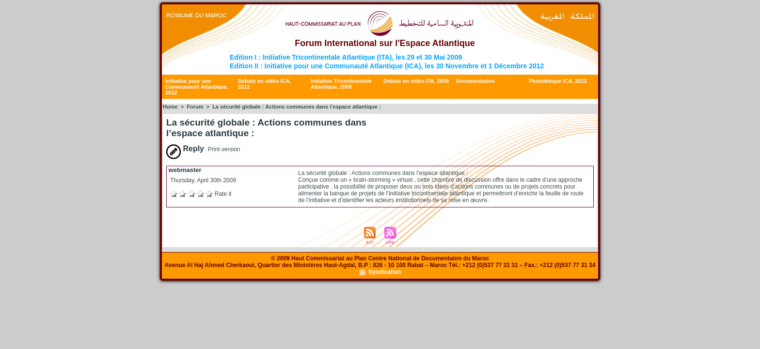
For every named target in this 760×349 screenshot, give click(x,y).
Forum (195, 107)
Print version (224, 149)
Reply (185, 148)
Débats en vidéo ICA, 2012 (264, 84)
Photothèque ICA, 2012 (558, 81)
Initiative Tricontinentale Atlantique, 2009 (341, 84)
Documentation (475, 81)
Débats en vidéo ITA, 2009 (416, 81)
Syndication (384, 272)
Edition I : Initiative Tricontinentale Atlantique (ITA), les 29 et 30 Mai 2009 (346, 57)
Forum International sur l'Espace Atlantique (385, 43)
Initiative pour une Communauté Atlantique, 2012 (196, 86)
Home (170, 107)
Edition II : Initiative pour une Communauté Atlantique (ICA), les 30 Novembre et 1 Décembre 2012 (387, 66)
